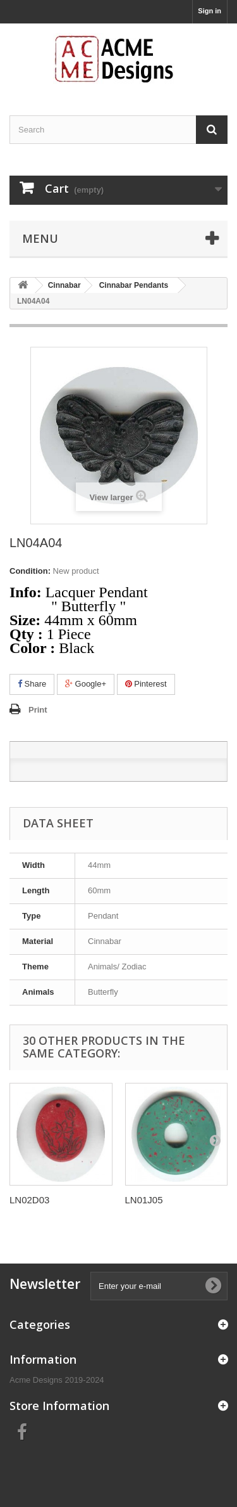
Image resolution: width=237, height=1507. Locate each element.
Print (37, 710)
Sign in (209, 11)
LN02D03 (29, 1199)
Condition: (30, 571)
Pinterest (146, 684)
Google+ (85, 684)
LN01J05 (144, 1199)
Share (32, 684)
